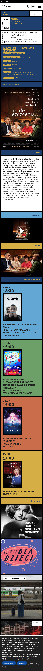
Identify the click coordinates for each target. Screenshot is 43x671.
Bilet (7, 28)
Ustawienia (33, 663)
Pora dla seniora (26, 57)
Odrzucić (22, 663)
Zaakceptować (8, 663)
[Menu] (39, 6)
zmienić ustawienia (9, 651)
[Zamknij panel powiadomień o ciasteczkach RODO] (4, 667)
